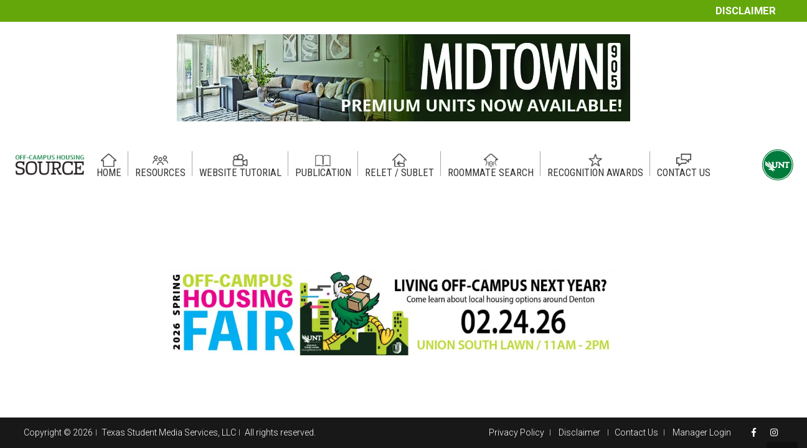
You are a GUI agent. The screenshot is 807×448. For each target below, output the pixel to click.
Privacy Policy (516, 432)
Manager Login (701, 432)
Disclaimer (745, 11)
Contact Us (636, 432)
